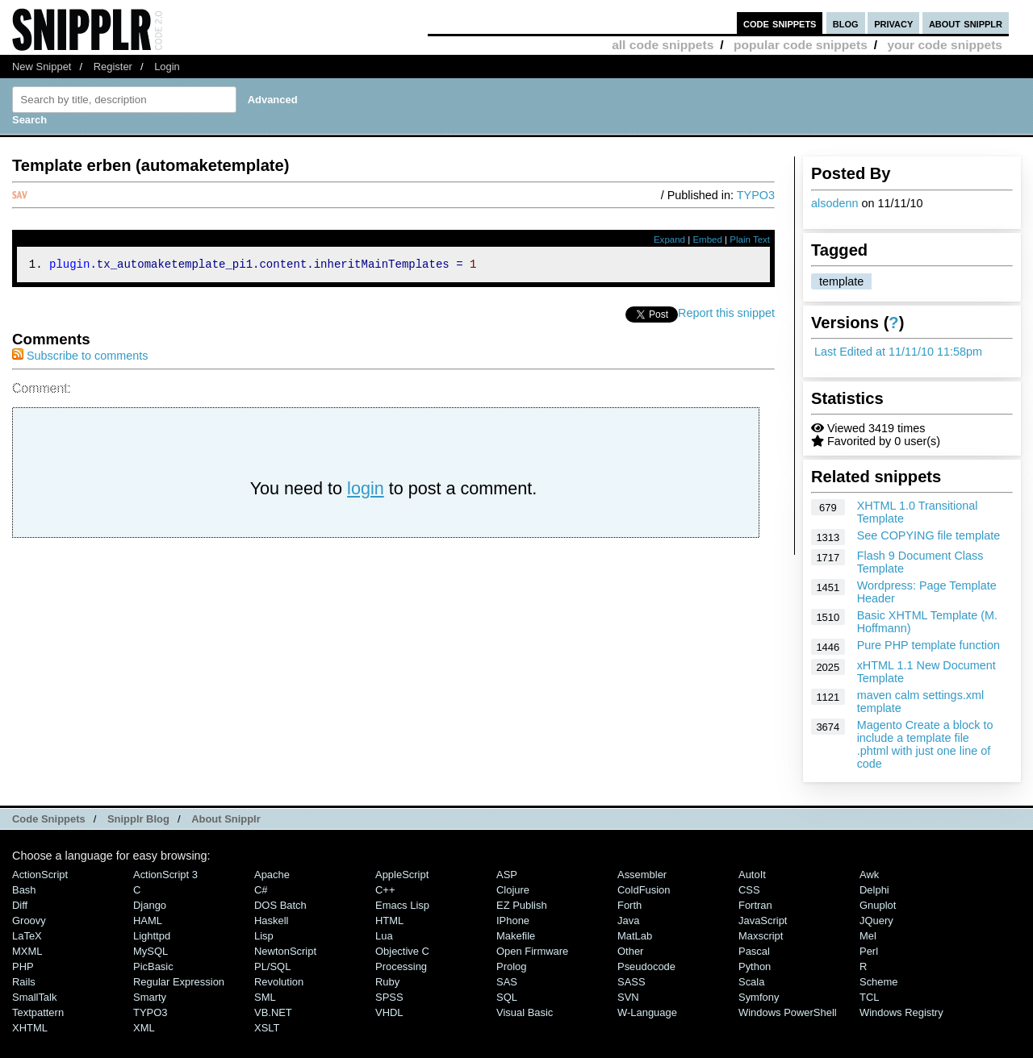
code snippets (780, 23)
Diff (19, 905)
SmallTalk (34, 997)
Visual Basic (524, 1012)
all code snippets (662, 45)
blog (846, 23)
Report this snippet (726, 315)
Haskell (271, 920)
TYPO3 (756, 195)
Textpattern (38, 1012)
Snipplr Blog (138, 819)
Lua (384, 936)
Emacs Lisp (402, 905)
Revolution (278, 982)
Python (754, 966)
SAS (506, 982)
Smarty (149, 997)
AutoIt (752, 874)
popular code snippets (801, 45)
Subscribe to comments (80, 358)
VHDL (389, 1012)
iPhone (512, 920)
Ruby (387, 982)
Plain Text (750, 239)
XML (144, 1028)
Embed (707, 239)
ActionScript (40, 874)
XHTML (30, 1028)
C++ (385, 890)
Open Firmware (532, 951)
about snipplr (965, 23)
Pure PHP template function (928, 645)
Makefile (515, 936)
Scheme (878, 982)
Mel (867, 936)
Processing (401, 966)
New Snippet (41, 66)
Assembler (642, 874)
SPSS (389, 997)
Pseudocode (646, 966)
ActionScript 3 (165, 874)
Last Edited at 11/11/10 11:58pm (898, 351)
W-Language (647, 1012)
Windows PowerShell (787, 1012)
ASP (506, 874)
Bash (24, 890)
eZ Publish (521, 905)
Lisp (264, 936)
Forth (629, 905)
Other (630, 951)
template (841, 281)
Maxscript (760, 936)
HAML (147, 920)
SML (265, 997)
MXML (27, 951)
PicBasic (153, 966)
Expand (669, 239)
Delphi (874, 890)
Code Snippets (49, 819)
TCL (869, 997)
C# (261, 890)
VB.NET (273, 1012)
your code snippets (944, 45)
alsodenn (834, 203)
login (365, 491)
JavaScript (762, 920)
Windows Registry (901, 1012)
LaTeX (27, 936)
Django (149, 905)
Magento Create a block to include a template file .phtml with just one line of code (925, 744)
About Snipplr (226, 819)
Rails (24, 982)
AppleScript (402, 874)
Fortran (755, 905)
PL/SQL (272, 966)
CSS (749, 890)
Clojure (512, 890)
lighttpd (151, 936)
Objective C (402, 951)
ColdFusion (644, 890)
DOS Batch (280, 905)
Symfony (758, 997)
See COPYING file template (929, 535)
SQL (506, 997)
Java (628, 920)
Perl (868, 951)
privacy (893, 23)
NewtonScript (285, 951)
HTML (389, 920)
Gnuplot (877, 905)
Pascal (754, 951)
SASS (631, 982)
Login (167, 66)
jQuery (876, 920)
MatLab (634, 936)
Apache (272, 874)
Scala (751, 982)
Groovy (29, 920)
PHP (23, 966)
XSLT (266, 1028)
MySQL (150, 951)
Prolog (511, 966)
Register (113, 66)
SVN (628, 997)
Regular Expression (178, 982)
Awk (869, 874)
